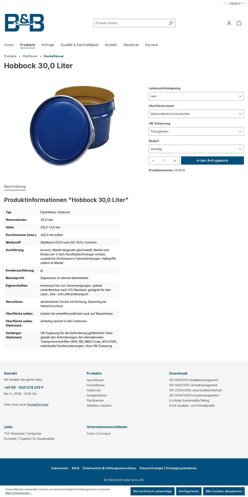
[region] (72, 125)
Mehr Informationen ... (19, 493)
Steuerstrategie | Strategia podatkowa (168, 468)
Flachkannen (95, 400)
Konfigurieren (189, 491)
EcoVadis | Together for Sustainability (29, 438)
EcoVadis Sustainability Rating (189, 400)
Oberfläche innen (161, 106)
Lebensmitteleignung (164, 88)
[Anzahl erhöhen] (175, 160)
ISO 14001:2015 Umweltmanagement (193, 385)
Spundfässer (95, 380)
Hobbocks (94, 390)
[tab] (15, 186)
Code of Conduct (98, 433)
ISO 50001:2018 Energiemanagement (194, 395)
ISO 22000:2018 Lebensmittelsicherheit (195, 390)
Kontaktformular (37, 404)
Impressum (59, 468)
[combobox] (130, 23)
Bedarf (154, 141)
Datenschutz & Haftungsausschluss (109, 468)
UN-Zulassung (159, 123)
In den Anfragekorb (212, 160)
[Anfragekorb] (239, 23)
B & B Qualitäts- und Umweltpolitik (192, 405)
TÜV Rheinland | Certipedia (22, 433)
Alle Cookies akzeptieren (224, 491)
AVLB (75, 468)
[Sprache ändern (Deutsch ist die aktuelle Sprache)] (234, 3)
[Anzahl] (164, 160)
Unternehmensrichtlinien (107, 427)
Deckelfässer (96, 385)
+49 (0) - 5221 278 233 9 (23, 387)
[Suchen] (171, 23)
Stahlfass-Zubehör (99, 405)
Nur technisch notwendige (152, 491)
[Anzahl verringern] (153, 160)
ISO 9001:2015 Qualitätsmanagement (193, 380)
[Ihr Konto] (229, 23)
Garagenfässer (97, 395)
